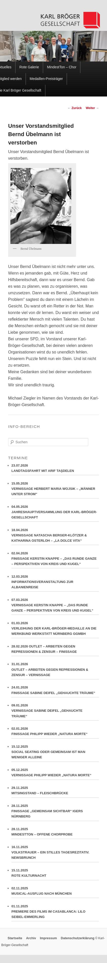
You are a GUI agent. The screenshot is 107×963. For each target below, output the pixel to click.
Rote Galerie (29, 67)
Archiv (31, 938)
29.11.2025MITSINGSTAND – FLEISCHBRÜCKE (55, 792)
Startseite (15, 938)
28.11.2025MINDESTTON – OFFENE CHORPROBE (55, 833)
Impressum (48, 938)
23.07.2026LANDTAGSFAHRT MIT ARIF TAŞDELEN (55, 469)
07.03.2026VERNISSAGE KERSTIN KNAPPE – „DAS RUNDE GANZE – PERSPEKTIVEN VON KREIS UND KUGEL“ (55, 606)
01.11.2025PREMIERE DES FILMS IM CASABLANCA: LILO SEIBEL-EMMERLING (55, 913)
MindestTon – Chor (61, 67)
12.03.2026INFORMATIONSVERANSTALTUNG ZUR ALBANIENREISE (55, 583)
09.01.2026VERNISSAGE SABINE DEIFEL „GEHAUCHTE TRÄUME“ (55, 712)
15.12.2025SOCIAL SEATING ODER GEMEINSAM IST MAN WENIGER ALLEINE (55, 753)
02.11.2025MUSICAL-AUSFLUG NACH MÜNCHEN (55, 892)
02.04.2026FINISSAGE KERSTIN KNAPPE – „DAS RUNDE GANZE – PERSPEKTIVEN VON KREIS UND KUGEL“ (55, 560)
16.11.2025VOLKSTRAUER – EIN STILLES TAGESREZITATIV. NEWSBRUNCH (55, 853)
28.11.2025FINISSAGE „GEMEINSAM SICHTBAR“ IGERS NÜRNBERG (55, 812)
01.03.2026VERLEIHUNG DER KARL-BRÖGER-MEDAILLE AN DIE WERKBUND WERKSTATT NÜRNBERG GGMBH (55, 629)
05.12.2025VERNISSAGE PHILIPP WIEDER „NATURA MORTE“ (55, 774)
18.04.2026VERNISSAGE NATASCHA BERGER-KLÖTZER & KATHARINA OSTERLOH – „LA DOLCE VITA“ (55, 536)
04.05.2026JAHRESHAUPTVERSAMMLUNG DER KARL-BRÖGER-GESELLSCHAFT (55, 513)
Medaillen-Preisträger (46, 79)
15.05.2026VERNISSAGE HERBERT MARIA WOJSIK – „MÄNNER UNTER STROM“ (55, 490)
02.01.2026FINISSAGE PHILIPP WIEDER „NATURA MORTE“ (55, 733)
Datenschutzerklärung (77, 938)
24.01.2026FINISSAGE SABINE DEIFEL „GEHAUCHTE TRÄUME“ (55, 691)
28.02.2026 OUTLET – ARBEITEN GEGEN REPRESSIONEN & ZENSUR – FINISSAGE (55, 650)
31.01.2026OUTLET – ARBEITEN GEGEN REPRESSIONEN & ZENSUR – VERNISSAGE (55, 670)
